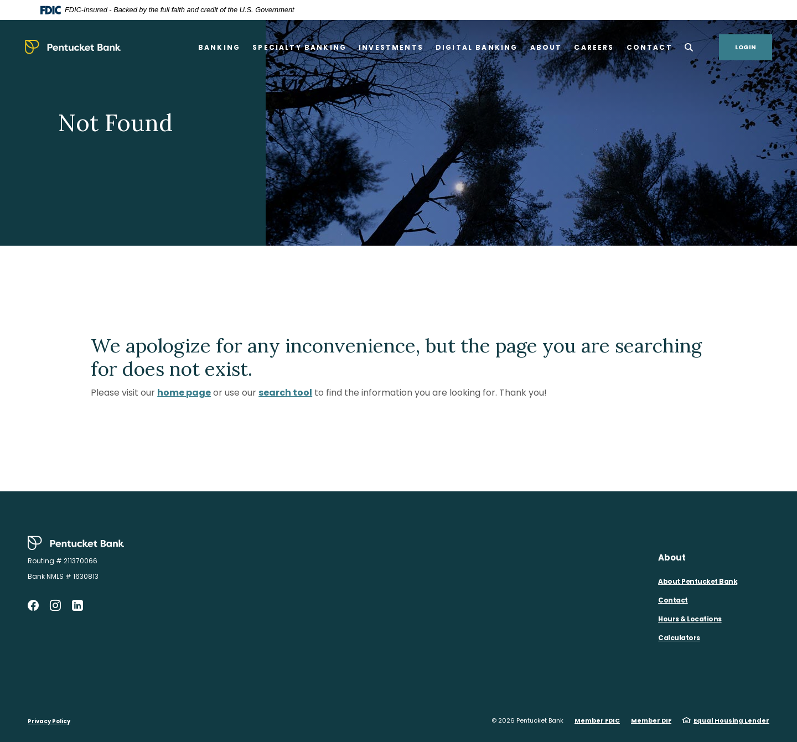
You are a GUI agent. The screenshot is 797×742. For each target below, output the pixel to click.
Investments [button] (391, 47)
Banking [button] (219, 47)
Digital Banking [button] (477, 47)
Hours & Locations (690, 619)
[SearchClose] (689, 47)
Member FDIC (597, 720)
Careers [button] (594, 47)
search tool (285, 392)
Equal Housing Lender (731, 720)
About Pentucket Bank (697, 581)
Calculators (679, 637)
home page (184, 392)
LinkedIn (77, 605)
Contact (673, 600)
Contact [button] (649, 47)
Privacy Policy (49, 721)
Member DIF (651, 720)
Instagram (55, 605)
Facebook (33, 605)
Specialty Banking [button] (299, 47)
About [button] (546, 47)
